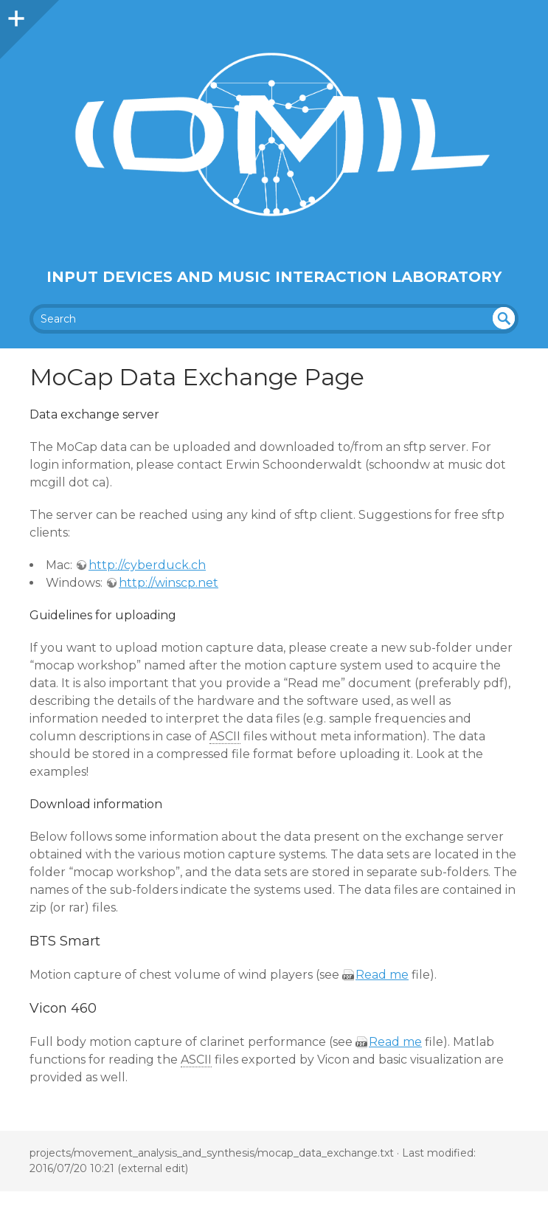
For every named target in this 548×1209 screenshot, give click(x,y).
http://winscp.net (168, 583)
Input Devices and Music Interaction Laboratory (274, 277)
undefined (504, 318)
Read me (382, 975)
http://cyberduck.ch (147, 565)
